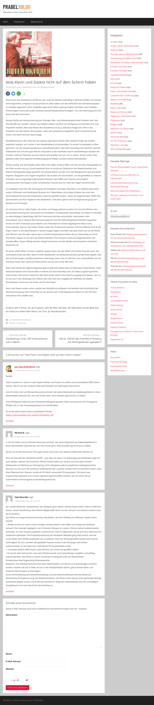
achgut (113, 314)
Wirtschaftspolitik (118, 149)
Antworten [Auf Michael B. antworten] (10, 485)
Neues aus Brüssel (118, 112)
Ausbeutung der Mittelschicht (123, 58)
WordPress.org (117, 370)
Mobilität (114, 104)
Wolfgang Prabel (47, 87)
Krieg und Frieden (118, 87)
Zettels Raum (116, 323)
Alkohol (12, 323)
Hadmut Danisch (118, 327)
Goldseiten (115, 292)
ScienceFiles (116, 309)
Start (5, 21)
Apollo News (116, 318)
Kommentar (12, 615)
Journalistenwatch (119, 301)
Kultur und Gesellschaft (120, 91)
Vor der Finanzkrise (118, 141)
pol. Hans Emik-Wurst (25, 367)
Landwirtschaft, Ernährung (20, 320)
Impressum (19, 21)
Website (10, 669)
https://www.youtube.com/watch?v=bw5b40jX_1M (29, 415)
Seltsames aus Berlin (119, 128)
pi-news (114, 296)
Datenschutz (37, 21)
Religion (113, 124)
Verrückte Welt (117, 137)
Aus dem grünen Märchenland (124, 54)
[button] (8, 93)
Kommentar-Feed (118, 366)
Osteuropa (115, 120)
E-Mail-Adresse (14, 661)
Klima (112, 79)
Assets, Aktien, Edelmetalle (122, 46)
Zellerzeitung (116, 305)
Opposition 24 (116, 339)
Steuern (113, 133)
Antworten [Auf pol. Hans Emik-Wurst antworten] (10, 421)
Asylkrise (114, 50)
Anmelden (115, 357)
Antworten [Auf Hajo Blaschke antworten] (10, 591)
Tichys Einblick (117, 287)
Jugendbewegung (118, 75)
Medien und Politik (118, 100)
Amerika (114, 42)
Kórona (113, 83)
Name (9, 654)
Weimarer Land (117, 145)
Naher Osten (116, 108)
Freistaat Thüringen (118, 71)
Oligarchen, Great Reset (120, 116)
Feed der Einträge (118, 362)
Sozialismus (21, 323)
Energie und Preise (118, 66)
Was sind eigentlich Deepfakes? (125, 191)
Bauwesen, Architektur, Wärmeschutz (127, 62)
